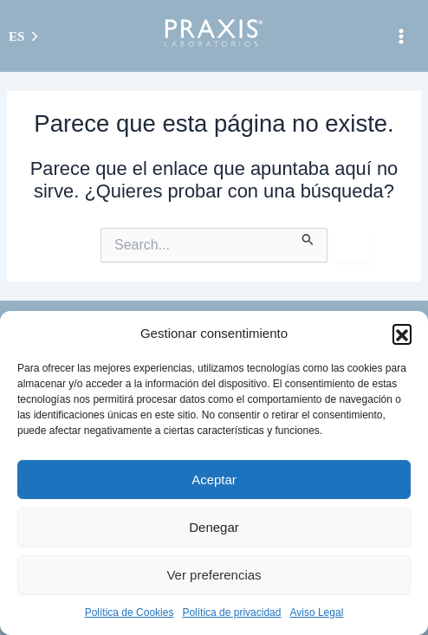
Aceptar (214, 479)
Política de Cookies (129, 612)
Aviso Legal (316, 612)
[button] (402, 333)
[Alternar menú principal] (401, 36)
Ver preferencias (213, 574)
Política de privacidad (231, 612)
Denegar (214, 527)
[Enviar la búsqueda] (308, 236)
